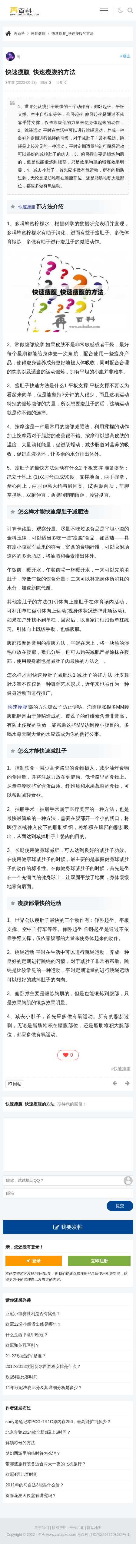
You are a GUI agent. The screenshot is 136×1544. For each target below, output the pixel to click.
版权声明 (59, 1528)
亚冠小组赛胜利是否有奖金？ (33, 1313)
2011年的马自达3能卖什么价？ (34, 1484)
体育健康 (38, 33)
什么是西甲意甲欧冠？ (26, 1334)
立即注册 (99, 1260)
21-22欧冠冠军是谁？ (25, 1355)
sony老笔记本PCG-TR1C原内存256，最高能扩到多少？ (58, 1421)
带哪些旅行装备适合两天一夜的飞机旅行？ (45, 1463)
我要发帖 (72, 1227)
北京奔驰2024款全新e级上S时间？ (38, 1432)
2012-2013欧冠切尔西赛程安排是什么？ (43, 1366)
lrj (18, 56)
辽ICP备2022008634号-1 (109, 1535)
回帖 (17, 1083)
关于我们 (42, 1528)
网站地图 (94, 1528)
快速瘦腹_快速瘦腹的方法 (72, 33)
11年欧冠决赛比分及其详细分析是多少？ (43, 1387)
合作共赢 (76, 1528)
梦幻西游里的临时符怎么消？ (33, 1453)
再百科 (19, 33)
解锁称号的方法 (20, 1442)
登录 (36, 1260)
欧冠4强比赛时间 (21, 1377)
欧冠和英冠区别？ (22, 1345)
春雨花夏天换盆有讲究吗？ (30, 1495)
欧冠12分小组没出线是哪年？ (33, 1324)
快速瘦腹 (26, 206)
